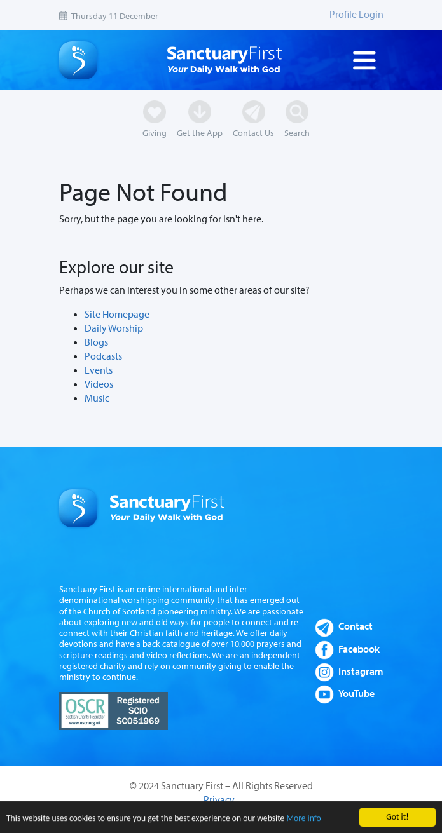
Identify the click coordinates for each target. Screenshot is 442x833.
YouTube (356, 693)
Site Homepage (117, 314)
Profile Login (356, 14)
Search (297, 132)
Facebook (359, 648)
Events (99, 369)
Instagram (360, 671)
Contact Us (253, 132)
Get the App (200, 132)
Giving (154, 132)
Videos (99, 383)
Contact (355, 626)
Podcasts (103, 355)
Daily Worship (114, 328)
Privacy (219, 799)
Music (97, 397)
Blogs (96, 341)
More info (303, 819)
